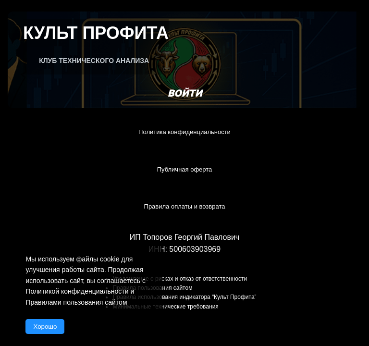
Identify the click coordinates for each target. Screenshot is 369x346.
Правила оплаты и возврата (184, 206)
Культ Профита (96, 33)
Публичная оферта (184, 169)
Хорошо (45, 326)
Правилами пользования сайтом (76, 302)
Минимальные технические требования (165, 306)
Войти (185, 93)
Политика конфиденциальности (184, 132)
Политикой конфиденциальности (76, 291)
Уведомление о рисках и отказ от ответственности (179, 278)
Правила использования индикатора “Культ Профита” (184, 297)
